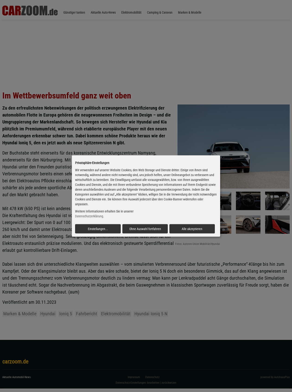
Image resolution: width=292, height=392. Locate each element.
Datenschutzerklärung (89, 216)
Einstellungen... (98, 229)
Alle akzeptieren (192, 229)
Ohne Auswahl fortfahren (145, 229)
